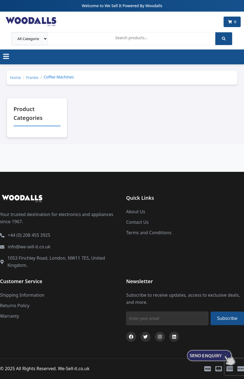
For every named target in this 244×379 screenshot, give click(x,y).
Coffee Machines (59, 77)
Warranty (9, 316)
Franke (32, 77)
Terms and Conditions (148, 233)
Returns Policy (14, 305)
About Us (135, 212)
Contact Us (137, 222)
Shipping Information (22, 295)
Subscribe (227, 318)
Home (15, 77)
